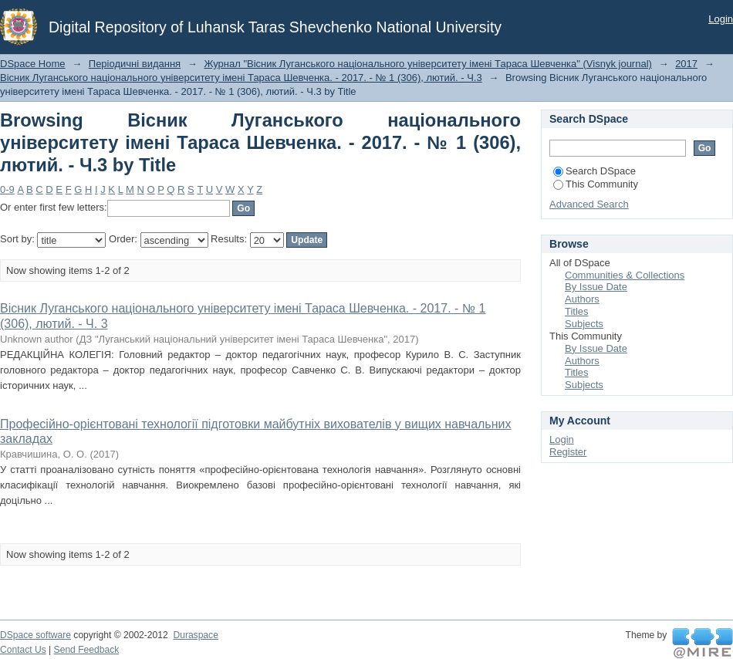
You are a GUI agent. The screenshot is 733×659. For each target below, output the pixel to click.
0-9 (7, 189)
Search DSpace (594, 171)
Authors (582, 299)
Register (567, 452)
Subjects (584, 324)
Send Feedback (87, 649)
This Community (595, 184)
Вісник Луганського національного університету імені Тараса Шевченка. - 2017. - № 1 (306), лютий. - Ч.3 (241, 77)
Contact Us (23, 649)
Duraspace (195, 635)
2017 (686, 63)
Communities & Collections (624, 275)
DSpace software (35, 635)
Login (720, 19)
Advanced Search (589, 204)
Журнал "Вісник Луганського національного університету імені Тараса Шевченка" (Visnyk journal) (428, 63)
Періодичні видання (135, 63)
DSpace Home (33, 63)
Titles (577, 311)
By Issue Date (596, 286)
